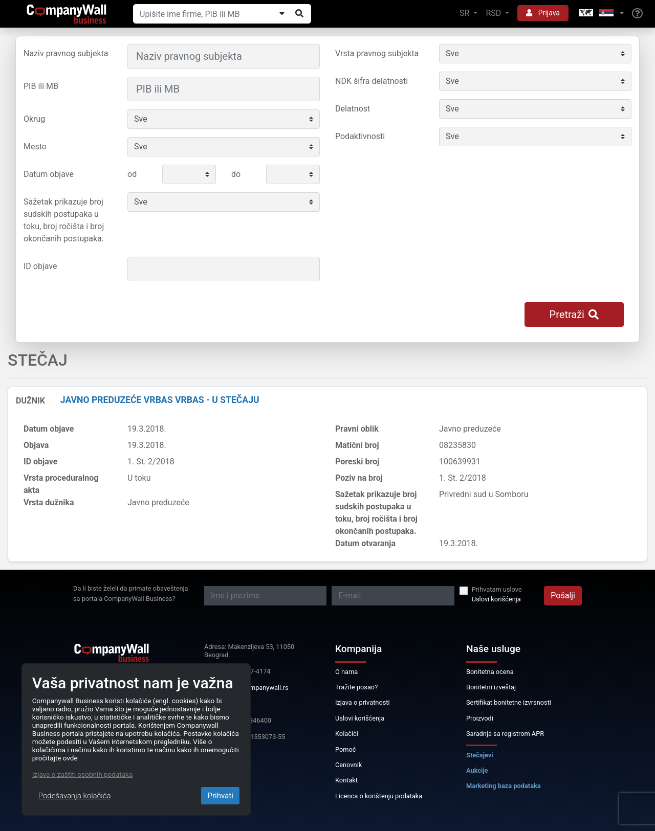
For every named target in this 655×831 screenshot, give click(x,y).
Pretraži (574, 314)
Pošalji (563, 595)
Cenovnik (348, 765)
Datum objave (49, 174)
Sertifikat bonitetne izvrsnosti (508, 702)
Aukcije (477, 770)
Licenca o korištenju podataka (378, 796)
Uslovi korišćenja (496, 599)
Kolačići (346, 733)
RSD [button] (494, 13)
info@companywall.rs (257, 687)
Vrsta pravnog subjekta (377, 53)
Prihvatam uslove (497, 589)
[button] (600, 13)
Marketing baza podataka (503, 786)
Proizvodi (479, 718)
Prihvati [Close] (220, 795)
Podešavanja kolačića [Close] (74, 795)
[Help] (637, 14)
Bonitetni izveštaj (491, 687)
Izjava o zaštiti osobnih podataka (82, 774)
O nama (346, 672)
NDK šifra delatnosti (371, 81)
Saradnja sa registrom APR (505, 733)
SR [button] (465, 13)
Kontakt (346, 780)
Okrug (34, 119)
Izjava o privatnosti (362, 702)
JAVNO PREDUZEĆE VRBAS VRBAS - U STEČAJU (159, 400)
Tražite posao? (356, 687)
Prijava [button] (543, 13)
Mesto (35, 146)
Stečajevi (479, 755)
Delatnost (352, 109)
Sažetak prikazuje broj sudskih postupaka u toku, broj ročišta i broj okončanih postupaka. (64, 220)
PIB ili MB (41, 86)
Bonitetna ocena (490, 672)
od (132, 174)
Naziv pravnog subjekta (66, 53)
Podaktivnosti (360, 136)
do (236, 174)
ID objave (40, 266)
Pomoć (345, 749)
